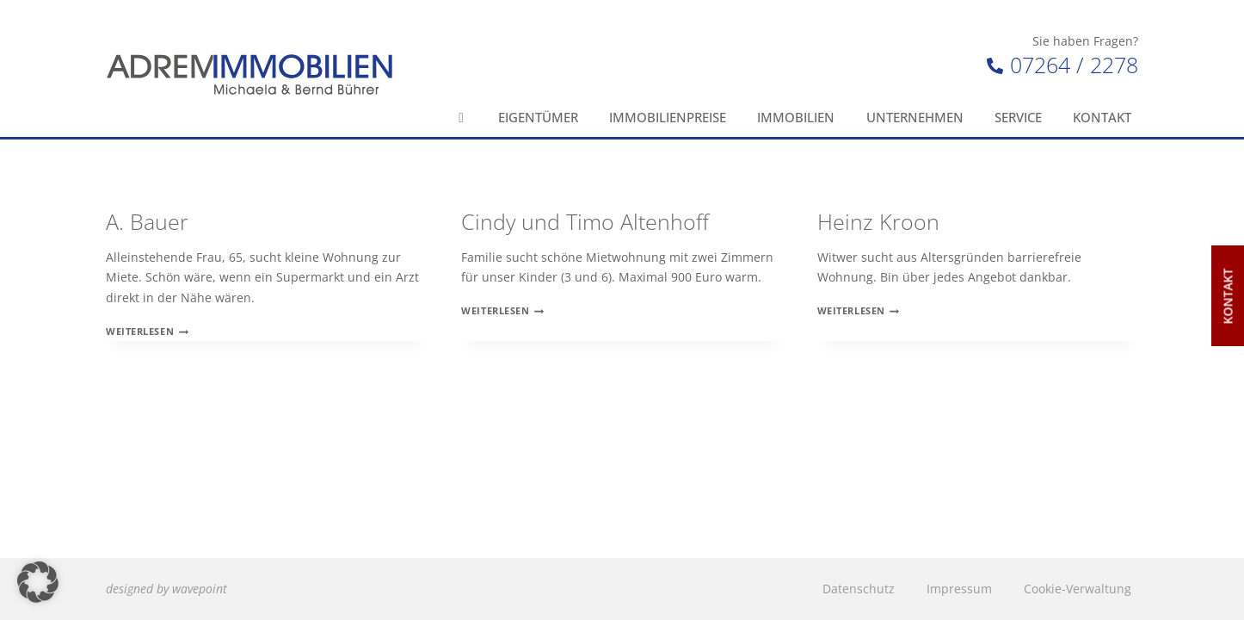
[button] (38, 582)
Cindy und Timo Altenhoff (585, 221)
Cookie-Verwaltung (1077, 588)
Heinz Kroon (878, 221)
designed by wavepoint (166, 588)
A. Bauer (147, 221)
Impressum (959, 588)
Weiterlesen (147, 331)
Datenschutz (858, 588)
